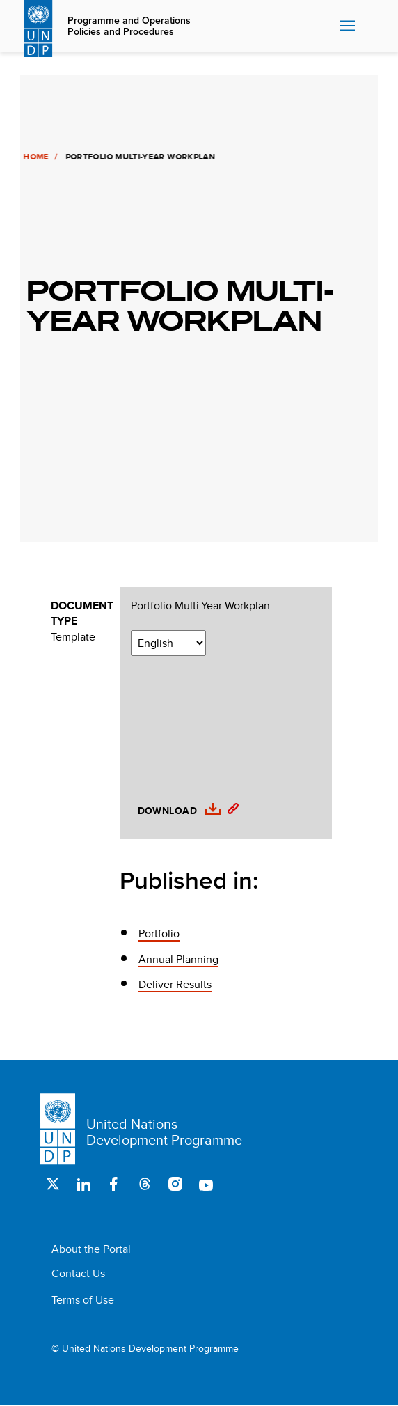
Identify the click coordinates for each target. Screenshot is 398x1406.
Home (34, 156)
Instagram (175, 1184)
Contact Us (78, 1273)
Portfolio (159, 933)
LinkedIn (83, 1184)
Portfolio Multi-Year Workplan (200, 606)
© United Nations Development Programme (145, 1348)
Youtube (206, 1184)
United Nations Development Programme (164, 1132)
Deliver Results (175, 984)
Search (370, 26)
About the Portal (91, 1249)
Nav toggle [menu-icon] (347, 25)
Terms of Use (82, 1300)
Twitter (53, 1184)
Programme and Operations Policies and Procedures (129, 26)
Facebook (114, 1184)
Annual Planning (178, 959)
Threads (145, 1184)
